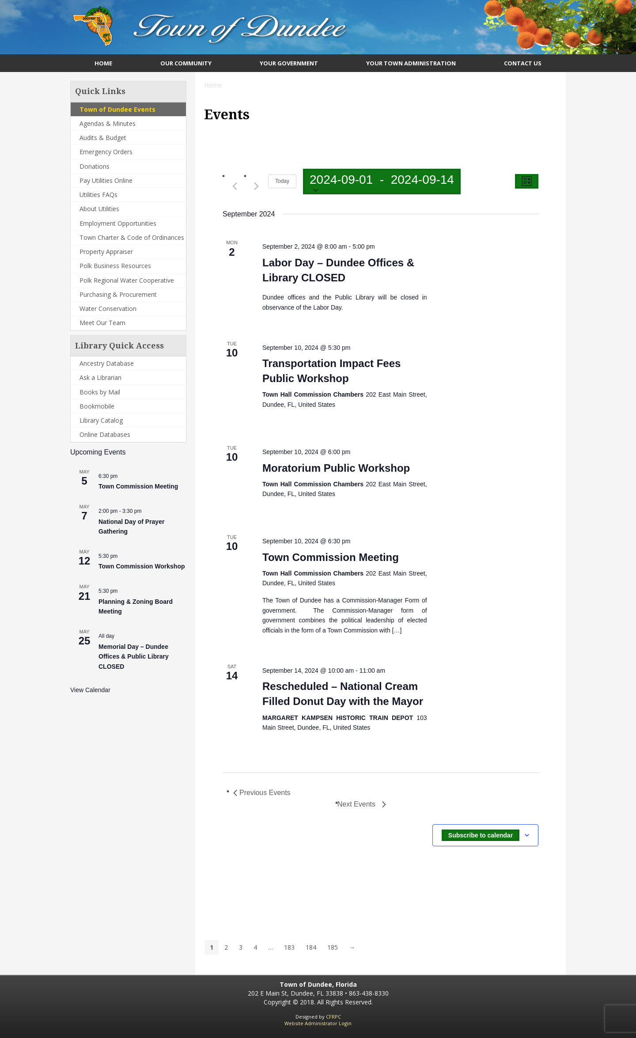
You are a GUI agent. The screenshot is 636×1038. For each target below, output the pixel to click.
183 (289, 947)
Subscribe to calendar (480, 835)
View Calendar (90, 689)
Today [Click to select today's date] (282, 181)
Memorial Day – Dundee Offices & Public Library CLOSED (133, 656)
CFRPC (333, 1016)
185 (332, 947)
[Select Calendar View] (526, 181)
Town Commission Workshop (141, 566)
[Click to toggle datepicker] (382, 181)
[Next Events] (256, 186)
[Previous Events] (234, 186)
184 (311, 947)
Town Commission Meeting (138, 486)
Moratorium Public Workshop (336, 468)
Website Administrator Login (318, 1023)
